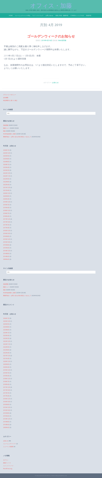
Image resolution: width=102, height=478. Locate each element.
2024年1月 (6, 164)
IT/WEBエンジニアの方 (77, 15)
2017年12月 (6, 219)
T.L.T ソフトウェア (37, 15)
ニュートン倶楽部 (8, 446)
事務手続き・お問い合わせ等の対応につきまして (17, 137)
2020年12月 (6, 193)
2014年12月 (6, 251)
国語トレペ (6, 128)
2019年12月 (6, 202)
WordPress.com (63, 475)
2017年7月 (6, 225)
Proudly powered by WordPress (42, 475)
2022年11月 (6, 176)
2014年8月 (6, 253)
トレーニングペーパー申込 (22, 15)
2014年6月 (6, 256)
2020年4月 (6, 199)
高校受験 (5, 125)
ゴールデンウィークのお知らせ (51, 36)
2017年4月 (6, 228)
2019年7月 (6, 205)
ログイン (5, 460)
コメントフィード (8, 466)
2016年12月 (6, 230)
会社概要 (5, 97)
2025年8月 (6, 159)
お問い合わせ (49, 15)
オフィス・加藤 (51, 5)
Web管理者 (62, 40)
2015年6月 (6, 248)
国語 (4, 131)
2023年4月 (6, 167)
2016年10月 (6, 233)
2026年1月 (6, 150)
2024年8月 (6, 161)
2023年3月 (6, 170)
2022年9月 (6, 179)
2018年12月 (6, 210)
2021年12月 (6, 187)
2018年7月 (6, 213)
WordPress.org (7, 468)
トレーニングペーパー (9, 444)
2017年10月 (6, 222)
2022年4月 (6, 184)
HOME (11, 15)
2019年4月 (6, 207)
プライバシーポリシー (9, 95)
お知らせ (55, 82)
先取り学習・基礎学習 (61, 15)
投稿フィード (7, 463)
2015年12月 (6, 239)
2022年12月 (6, 173)
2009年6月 (6, 259)
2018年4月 (6, 216)
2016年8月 (6, 236)
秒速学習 (88, 15)
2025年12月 (6, 153)
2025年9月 (6, 156)
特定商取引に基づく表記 (10, 100)
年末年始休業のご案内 (9, 134)
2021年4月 (6, 190)
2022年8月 (6, 182)
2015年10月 (6, 242)
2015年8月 (6, 245)
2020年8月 (6, 196)
